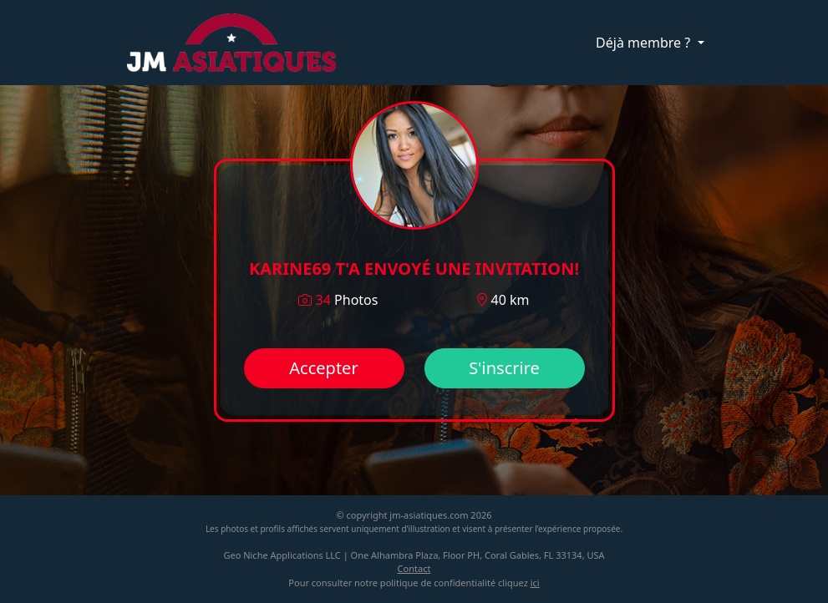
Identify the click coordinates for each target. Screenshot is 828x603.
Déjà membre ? (644, 42)
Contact (414, 568)
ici (535, 582)
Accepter (323, 368)
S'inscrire (504, 368)
